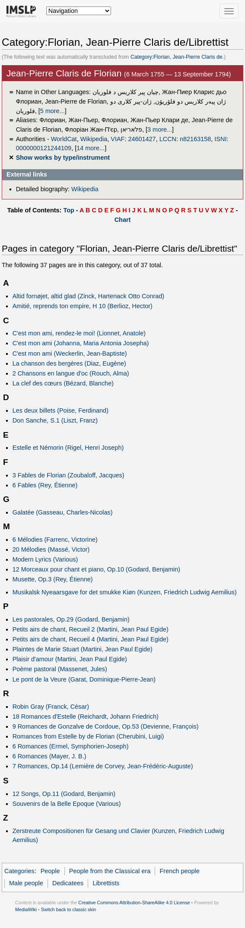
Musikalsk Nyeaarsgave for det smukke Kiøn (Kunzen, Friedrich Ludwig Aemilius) (125, 592)
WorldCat (64, 139)
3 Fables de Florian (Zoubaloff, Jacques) (68, 475)
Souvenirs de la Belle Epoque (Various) (67, 803)
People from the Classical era (110, 871)
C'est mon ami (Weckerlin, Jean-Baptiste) (70, 353)
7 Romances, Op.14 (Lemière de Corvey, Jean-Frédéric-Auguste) (103, 766)
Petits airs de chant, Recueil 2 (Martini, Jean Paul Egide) (91, 629)
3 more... (159, 129)
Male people (26, 883)
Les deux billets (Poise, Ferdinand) (60, 410)
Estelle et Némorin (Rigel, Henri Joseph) (68, 447)
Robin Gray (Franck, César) (51, 706)
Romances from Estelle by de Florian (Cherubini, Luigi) (88, 736)
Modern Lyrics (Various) (45, 559)
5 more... (52, 110)
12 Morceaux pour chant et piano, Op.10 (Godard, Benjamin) (96, 569)
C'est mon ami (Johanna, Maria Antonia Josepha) (81, 343)
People (50, 871)
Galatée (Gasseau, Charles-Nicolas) (63, 512)
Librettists (105, 883)
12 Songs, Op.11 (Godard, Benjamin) (64, 793)
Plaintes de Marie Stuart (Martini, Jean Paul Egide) (83, 649)
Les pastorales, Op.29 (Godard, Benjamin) (71, 619)
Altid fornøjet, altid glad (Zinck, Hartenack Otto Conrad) (88, 296)
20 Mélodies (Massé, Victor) (51, 549)
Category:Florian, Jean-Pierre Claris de (176, 57)
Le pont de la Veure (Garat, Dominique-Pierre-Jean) (84, 679)
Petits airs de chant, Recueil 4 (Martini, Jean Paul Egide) (91, 639)
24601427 (142, 139)
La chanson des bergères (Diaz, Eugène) (69, 363)
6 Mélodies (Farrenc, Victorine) (55, 539)
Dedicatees (67, 883)
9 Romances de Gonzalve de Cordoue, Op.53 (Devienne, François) (106, 726)
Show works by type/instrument (63, 157)
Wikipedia (94, 139)
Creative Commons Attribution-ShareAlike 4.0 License (134, 902)
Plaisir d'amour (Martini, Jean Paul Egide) (70, 659)
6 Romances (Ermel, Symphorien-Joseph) (71, 746)
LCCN (167, 139)
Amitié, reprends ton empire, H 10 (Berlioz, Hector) (83, 306)
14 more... (90, 148)
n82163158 (195, 139)
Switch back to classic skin (68, 909)
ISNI (220, 139)
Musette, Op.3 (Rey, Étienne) (53, 579)
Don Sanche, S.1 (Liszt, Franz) (55, 420)
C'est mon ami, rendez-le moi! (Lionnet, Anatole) (79, 333)
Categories (19, 871)
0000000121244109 (43, 148)
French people (180, 871)
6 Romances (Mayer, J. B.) (49, 756)
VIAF (117, 139)
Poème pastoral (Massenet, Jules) (60, 669)
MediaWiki (26, 909)
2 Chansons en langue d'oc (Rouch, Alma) (71, 373)
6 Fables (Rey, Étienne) (45, 485)
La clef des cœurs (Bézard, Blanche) (63, 383)
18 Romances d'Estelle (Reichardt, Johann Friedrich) (86, 716)
